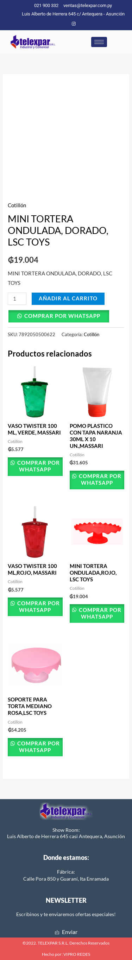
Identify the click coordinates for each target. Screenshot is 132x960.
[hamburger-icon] (99, 42)
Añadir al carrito (68, 298)
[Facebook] (62, 23)
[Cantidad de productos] (17, 299)
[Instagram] (73, 23)
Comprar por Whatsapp (62, 316)
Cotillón (17, 205)
